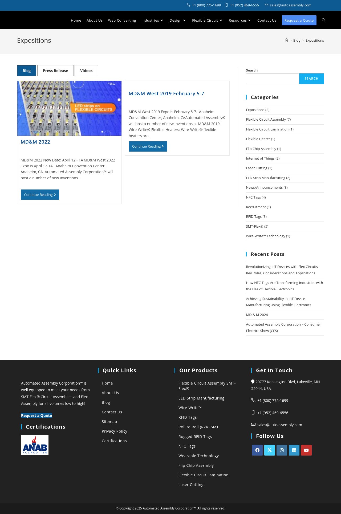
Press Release (55, 70)
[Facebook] (257, 450)
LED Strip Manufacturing (265, 177)
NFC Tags (253, 197)
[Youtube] (306, 450)
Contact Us (112, 411)
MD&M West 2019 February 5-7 (166, 93)
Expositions (255, 109)
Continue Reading (41, 196)
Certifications (114, 440)
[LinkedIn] (294, 450)
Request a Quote (36, 415)
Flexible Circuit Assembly (266, 119)
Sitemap (109, 421)
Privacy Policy (114, 431)
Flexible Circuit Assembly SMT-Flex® (207, 386)
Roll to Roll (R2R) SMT (198, 426)
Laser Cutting (256, 167)
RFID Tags (254, 216)
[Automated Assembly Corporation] (286, 40)
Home (107, 383)
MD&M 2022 (35, 142)
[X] (269, 450)
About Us (110, 392)
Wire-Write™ (190, 407)
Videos (86, 70)
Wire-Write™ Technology (265, 236)
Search (252, 70)
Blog (27, 70)
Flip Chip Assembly (261, 148)
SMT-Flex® (254, 226)
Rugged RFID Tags (195, 436)
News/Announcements (264, 187)
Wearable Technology (198, 455)
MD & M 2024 (257, 314)
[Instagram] (282, 450)
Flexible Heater (258, 138)
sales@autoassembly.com (279, 424)
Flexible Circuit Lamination (267, 129)
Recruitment (256, 206)
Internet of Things (260, 158)
